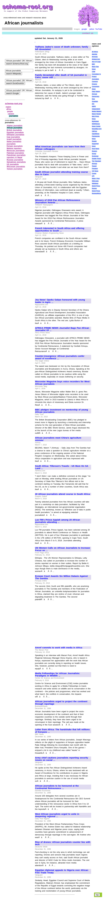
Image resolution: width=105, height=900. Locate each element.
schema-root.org (13, 103)
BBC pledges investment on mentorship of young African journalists (61, 411)
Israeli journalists (14, 139)
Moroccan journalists (16, 151)
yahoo (91, 29)
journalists (11, 144)
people (10, 111)
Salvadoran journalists (16, 162)
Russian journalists (15, 160)
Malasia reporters (14, 148)
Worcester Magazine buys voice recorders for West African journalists (62, 382)
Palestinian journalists (16, 155)
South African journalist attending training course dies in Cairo (61, 173)
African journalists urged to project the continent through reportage (61, 702)
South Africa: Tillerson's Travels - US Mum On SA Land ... (61, 467)
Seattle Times (96, 159)
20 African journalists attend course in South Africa (62, 494)
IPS (93, 104)
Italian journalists (14, 142)
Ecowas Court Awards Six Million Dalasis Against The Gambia (61, 577)
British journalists (14, 130)
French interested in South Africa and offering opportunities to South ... (59, 229)
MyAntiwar (95, 121)
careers (11, 114)
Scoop (94, 154)
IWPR (94, 106)
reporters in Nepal (14, 157)
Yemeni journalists (14, 169)
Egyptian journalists (15, 132)
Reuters (94, 151)
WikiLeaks (95, 181)
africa (8, 109)
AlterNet (94, 54)
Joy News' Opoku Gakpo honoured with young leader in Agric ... (60, 301)
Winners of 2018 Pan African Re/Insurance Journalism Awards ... (57, 201)
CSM (93, 72)
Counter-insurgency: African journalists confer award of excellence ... (59, 357)
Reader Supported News (95, 144)
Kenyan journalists (15, 146)
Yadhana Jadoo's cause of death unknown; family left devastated (61, 48)
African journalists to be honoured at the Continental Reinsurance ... (57, 787)
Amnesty (95, 57)
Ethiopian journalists (15, 135)
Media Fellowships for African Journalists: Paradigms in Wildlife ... (57, 674)
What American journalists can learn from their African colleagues (60, 147)
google (84, 29)
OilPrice (94, 131)
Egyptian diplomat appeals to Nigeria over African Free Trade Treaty (61, 871)
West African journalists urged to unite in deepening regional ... (57, 815)
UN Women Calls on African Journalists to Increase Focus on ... (62, 549)
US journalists (13, 164)
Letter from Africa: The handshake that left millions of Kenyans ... (62, 730)
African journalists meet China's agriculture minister (58, 439)
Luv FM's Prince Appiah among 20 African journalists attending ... (57, 521)
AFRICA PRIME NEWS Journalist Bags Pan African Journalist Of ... (62, 329)
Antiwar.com (96, 59)
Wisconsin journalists (16, 167)
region (8, 107)
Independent (96, 109)
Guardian (95, 101)
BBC (93, 64)
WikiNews (95, 183)
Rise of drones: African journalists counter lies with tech (62, 843)
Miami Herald (96, 114)
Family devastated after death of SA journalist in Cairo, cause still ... (61, 76)
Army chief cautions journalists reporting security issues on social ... (61, 759)
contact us (87, 33)
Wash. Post (95, 178)
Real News (95, 149)
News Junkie (96, 126)
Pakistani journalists (15, 153)
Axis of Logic (96, 62)
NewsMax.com (96, 129)
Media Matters (96, 111)
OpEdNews (95, 134)
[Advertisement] (59, 121)
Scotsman (95, 156)
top (97, 895)
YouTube (98, 29)
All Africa (95, 52)
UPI (93, 176)
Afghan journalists (14, 126)
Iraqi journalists (13, 137)
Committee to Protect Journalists (96, 76)
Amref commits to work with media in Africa (58, 647)
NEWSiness (96, 124)
